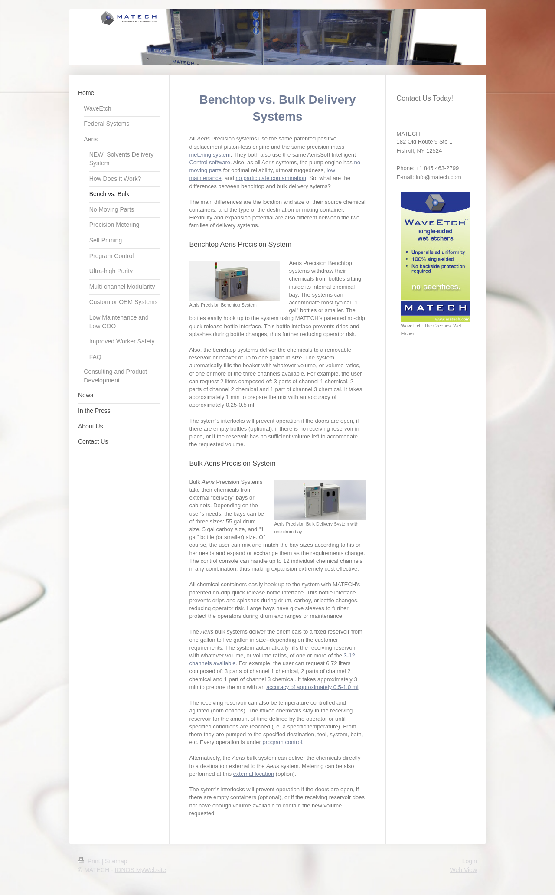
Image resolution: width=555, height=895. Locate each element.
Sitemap (116, 861)
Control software (209, 162)
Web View (463, 869)
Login (469, 861)
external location (253, 774)
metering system (209, 154)
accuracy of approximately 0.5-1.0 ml (312, 687)
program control (282, 742)
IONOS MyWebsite (140, 869)
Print (90, 861)
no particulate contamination (270, 178)
